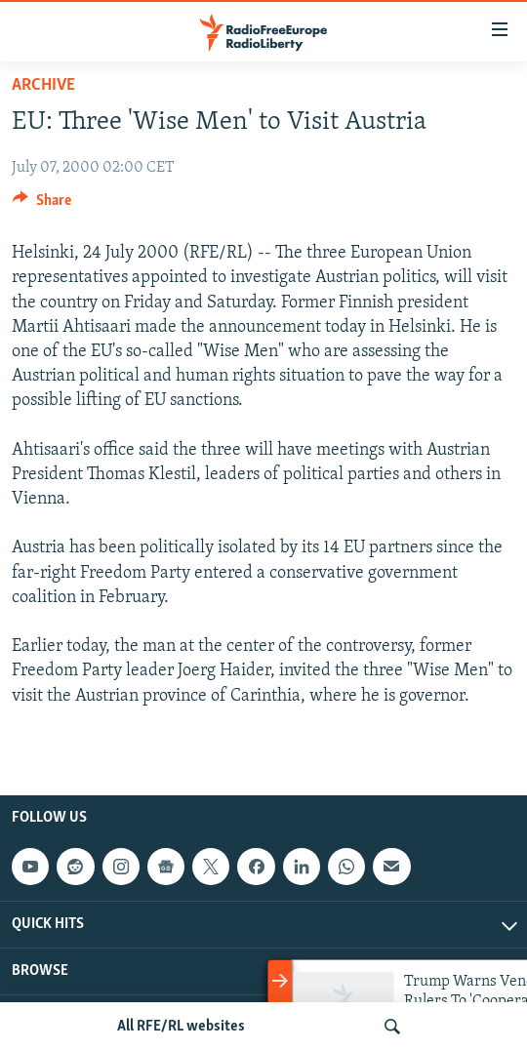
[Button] (42, 204)
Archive (43, 85)
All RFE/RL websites (181, 1026)
